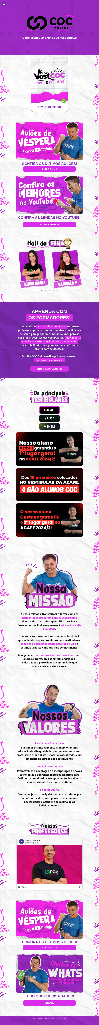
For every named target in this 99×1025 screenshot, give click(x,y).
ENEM (49, 427)
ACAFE (49, 410)
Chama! (49, 1003)
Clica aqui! (49, 169)
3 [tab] (51, 116)
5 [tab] (57, 290)
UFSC (49, 418)
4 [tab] (55, 116)
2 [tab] (47, 116)
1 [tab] (43, 116)
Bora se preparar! (49, 368)
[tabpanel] (49, 84)
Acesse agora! (49, 224)
